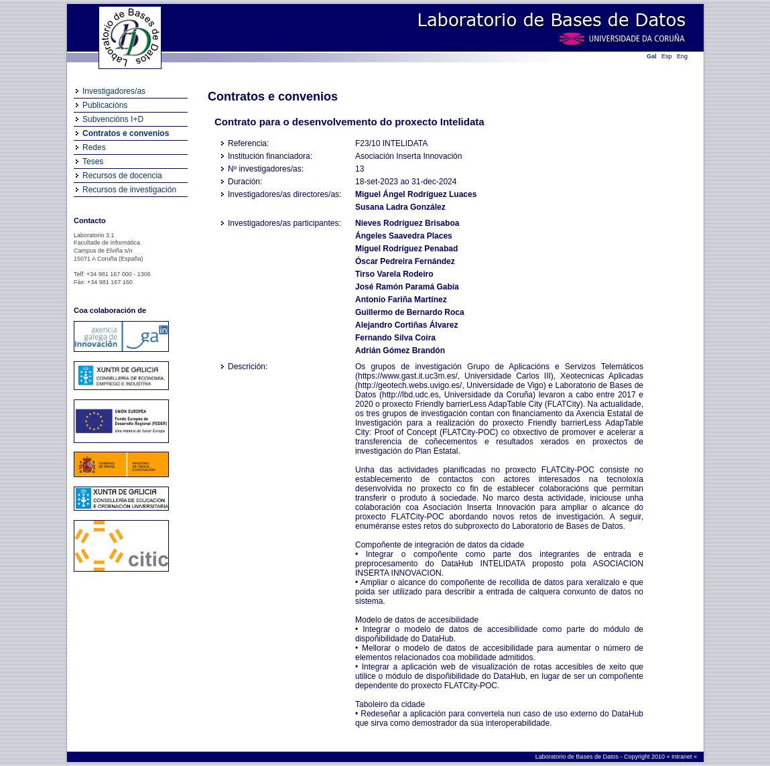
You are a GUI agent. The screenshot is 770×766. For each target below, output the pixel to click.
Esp (666, 56)
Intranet (682, 756)
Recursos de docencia (122, 175)
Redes (94, 147)
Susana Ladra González (400, 207)
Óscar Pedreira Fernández (405, 261)
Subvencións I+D (112, 119)
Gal (652, 56)
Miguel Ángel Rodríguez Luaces (415, 194)
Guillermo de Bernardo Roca (409, 312)
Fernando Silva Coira (395, 337)
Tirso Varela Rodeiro (394, 274)
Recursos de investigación (129, 189)
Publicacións (104, 105)
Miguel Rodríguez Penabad (406, 248)
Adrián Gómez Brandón (400, 350)
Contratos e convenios (125, 133)
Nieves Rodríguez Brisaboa (407, 223)
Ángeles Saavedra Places (403, 236)
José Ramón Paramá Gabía (407, 287)
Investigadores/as (113, 91)
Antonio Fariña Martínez (401, 299)
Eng (682, 56)
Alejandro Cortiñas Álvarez (406, 325)
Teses (92, 161)
